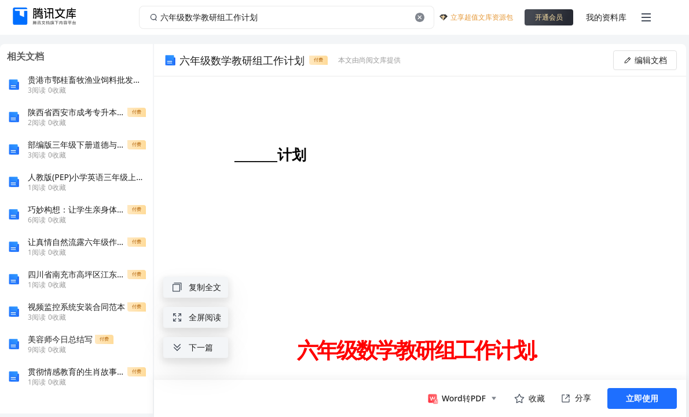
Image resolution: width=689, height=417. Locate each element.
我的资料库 (606, 17)
